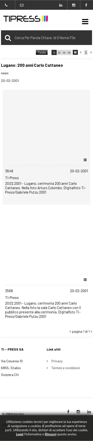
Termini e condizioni (66, 368)
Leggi (19, 434)
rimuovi (50, 434)
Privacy (57, 361)
